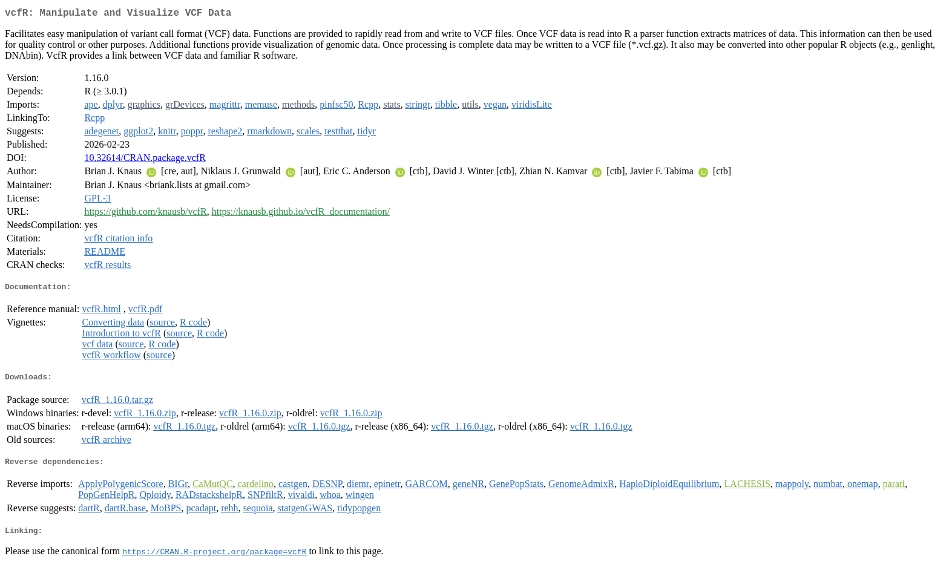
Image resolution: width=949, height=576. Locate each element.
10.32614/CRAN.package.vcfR (144, 160)
